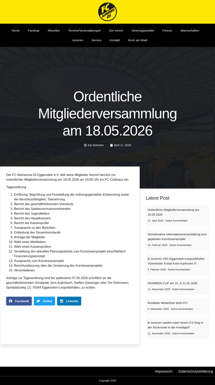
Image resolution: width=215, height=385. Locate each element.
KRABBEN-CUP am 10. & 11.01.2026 (172, 283)
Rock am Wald (137, 40)
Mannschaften (190, 30)
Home (16, 30)
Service (96, 40)
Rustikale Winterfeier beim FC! (168, 303)
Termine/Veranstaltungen (84, 30)
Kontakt (115, 40)
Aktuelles (54, 30)
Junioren (77, 40)
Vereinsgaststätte (142, 30)
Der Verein (116, 30)
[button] (19, 301)
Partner (167, 30)
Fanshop (33, 30)
